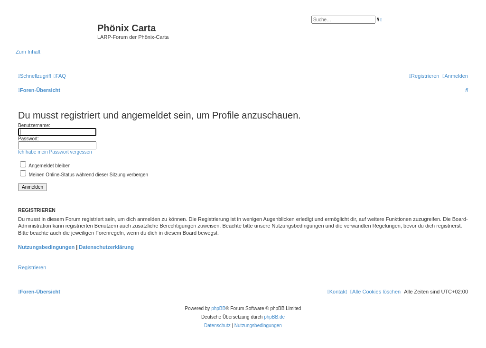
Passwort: (28, 138)
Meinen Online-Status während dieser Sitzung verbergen (84, 174)
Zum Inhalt (28, 52)
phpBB (218, 308)
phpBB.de (274, 317)
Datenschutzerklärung (106, 247)
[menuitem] (60, 76)
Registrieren (32, 267)
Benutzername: (34, 125)
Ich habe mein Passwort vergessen (55, 152)
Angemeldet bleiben (45, 165)
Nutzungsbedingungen (46, 247)
